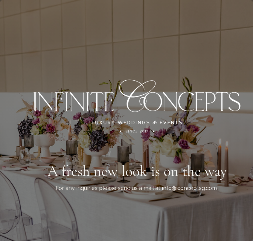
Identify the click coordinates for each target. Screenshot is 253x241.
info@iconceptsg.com (189, 188)
